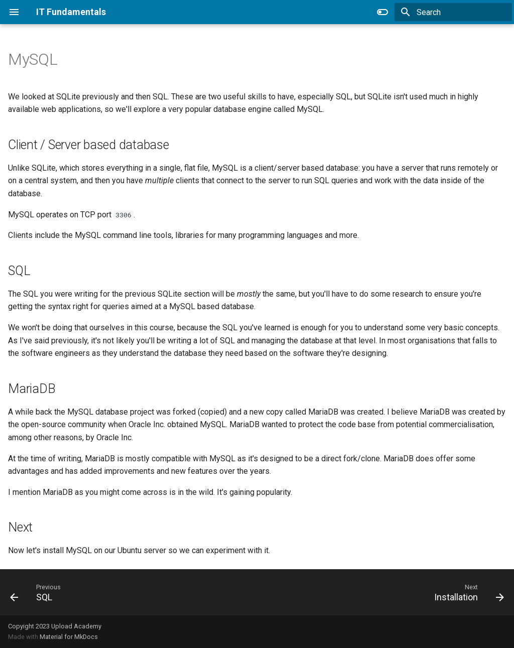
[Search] (453, 12)
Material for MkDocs (69, 636)
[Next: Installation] (466, 592)
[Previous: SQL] (34, 592)
